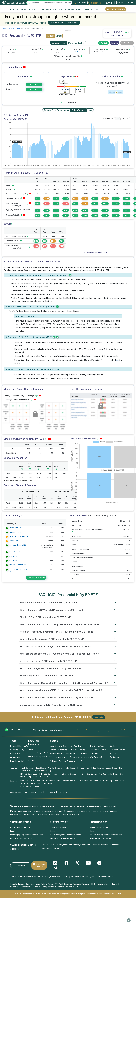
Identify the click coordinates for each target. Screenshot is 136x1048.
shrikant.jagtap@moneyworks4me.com (27, 835)
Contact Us (114, 757)
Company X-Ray (17, 750)
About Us (113, 753)
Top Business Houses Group (105, 768)
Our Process (95, 753)
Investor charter (103, 884)
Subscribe (96, 3)
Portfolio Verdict (17, 761)
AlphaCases (70, 768)
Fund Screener (48, 781)
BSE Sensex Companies (69, 774)
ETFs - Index (76, 52)
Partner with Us (119, 730)
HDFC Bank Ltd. (15, 528)
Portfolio (103, 43)
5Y (122, 119)
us (117, 360)
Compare (114, 43)
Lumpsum (34, 792)
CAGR (52, 792)
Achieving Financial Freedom (62, 761)
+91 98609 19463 (67, 838)
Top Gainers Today (43, 770)
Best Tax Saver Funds (29, 787)
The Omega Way (97, 746)
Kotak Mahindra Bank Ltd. (19, 565)
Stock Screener (27, 768)
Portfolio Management (79, 757)
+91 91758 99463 (106, 838)
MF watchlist (127, 43)
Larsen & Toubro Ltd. (17, 545)
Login (110, 2)
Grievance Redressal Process (76, 884)
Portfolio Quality (76, 43)
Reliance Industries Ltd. (18, 536)
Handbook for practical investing (42, 753)
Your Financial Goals (59, 746)
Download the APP (40, 865)
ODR (93, 884)
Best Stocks (41, 768)
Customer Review (117, 749)
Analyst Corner (84, 9)
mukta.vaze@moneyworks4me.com (65, 835)
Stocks (13, 9)
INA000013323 (83, 716)
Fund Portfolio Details (36, 578)
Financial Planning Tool (20, 746)
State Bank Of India (17, 552)
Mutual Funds (28, 9)
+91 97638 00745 (28, 838)
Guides (31, 760)
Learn (98, 9)
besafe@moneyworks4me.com (49, 730)
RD (41, 792)
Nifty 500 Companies (48, 774)
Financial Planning (77, 749)
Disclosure (36, 887)
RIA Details (98, 717)
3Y (117, 119)
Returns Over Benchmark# (56, 110)
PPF (46, 792)
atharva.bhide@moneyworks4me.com (106, 835)
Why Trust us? (96, 757)
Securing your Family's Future (62, 753)
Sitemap (21, 865)
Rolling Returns (78, 110)
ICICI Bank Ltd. (15, 532)
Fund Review (68, 102)
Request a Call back (85, 730)
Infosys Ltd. (13, 556)
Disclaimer (25, 887)
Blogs (30, 749)
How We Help (75, 746)
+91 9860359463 (16, 730)
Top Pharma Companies (38, 776)
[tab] (68, 602)
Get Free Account (125, 2)
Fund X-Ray (15, 753)
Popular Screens (55, 768)
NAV (90, 110)
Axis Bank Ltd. (14, 560)
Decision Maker (58, 43)
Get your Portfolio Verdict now (64, 23)
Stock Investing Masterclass (40, 757)
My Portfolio (15, 757)
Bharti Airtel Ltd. (15, 541)
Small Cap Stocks (89, 774)
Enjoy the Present (57, 757)
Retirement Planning (58, 750)
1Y (112, 119)
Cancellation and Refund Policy (39, 884)
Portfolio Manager (47, 9)
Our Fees (113, 746)
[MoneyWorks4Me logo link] (14, 2)
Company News (84, 768)
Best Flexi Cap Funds (109, 781)
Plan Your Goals (66, 9)
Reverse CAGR (64, 792)
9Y (128, 119)
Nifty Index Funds (44, 783)
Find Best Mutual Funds (30, 781)
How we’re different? (99, 749)
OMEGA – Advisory (115, 9)
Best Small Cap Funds (89, 781)
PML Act (58, 884)
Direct (59, 36)
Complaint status (17, 884)
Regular (50, 36)
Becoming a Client (77, 761)
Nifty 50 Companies (28, 774)
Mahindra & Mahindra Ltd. (18, 570)
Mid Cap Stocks (105, 774)
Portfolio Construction (79, 753)
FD (26, 792)
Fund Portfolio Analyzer (67, 781)
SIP (21, 792)
